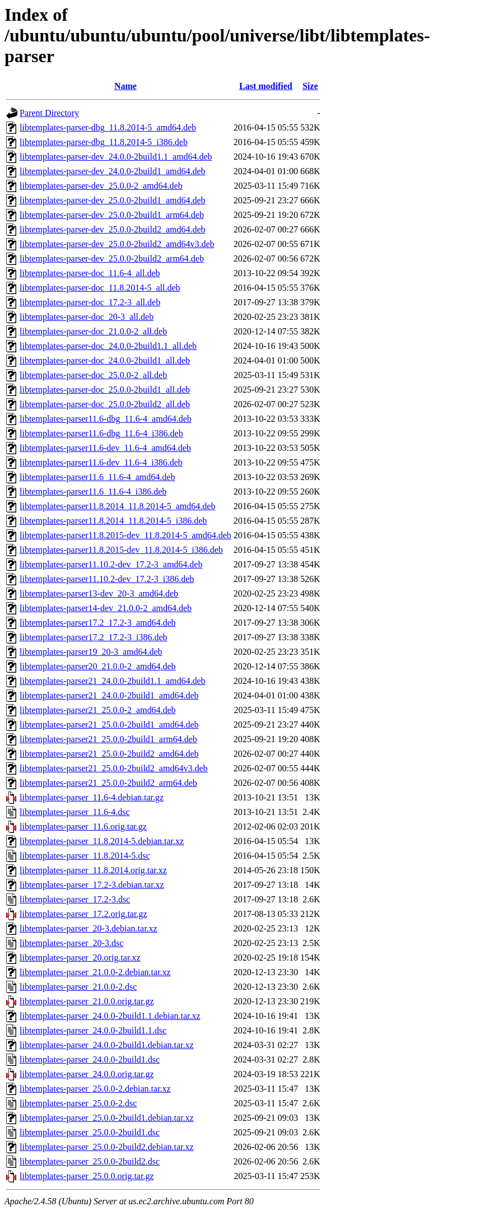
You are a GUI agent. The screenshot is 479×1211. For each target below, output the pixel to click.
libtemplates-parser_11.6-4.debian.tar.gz (92, 797)
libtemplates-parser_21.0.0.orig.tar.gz (87, 1001)
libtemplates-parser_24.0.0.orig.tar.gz (87, 1074)
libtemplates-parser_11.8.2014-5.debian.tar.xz (102, 841)
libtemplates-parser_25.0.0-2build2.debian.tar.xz (107, 1147)
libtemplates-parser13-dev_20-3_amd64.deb (99, 593)
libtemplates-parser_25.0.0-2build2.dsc (90, 1161)
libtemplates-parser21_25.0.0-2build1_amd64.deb (109, 724)
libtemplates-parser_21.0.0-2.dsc (78, 986)
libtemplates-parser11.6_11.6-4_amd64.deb (97, 477)
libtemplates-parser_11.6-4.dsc (75, 812)
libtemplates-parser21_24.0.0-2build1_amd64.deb (109, 695)
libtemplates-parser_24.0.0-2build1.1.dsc (93, 1030)
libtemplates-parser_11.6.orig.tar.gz (83, 826)
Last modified (265, 86)
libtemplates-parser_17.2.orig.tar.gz (83, 914)
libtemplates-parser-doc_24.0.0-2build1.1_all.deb (108, 346)
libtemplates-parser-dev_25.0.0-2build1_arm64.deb (112, 215)
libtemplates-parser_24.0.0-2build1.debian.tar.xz (107, 1045)
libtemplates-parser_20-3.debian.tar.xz (88, 928)
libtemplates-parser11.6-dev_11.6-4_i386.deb (101, 462)
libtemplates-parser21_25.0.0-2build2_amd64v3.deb (113, 768)
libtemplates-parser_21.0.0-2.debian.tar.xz (95, 972)
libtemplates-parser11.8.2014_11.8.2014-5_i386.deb (113, 520)
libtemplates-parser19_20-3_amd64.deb (91, 651)
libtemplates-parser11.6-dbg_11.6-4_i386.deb (101, 433)
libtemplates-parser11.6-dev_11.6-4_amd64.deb (105, 448)
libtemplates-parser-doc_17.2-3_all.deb (90, 302)
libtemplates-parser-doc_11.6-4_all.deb (90, 273)
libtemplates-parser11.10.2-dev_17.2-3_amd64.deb (111, 564)
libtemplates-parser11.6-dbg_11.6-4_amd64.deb (106, 418)
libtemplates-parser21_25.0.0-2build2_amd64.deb (109, 753)
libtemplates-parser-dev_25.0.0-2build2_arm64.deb (112, 258)
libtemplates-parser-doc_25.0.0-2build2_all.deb (105, 404)
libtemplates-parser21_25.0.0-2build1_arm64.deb (108, 739)
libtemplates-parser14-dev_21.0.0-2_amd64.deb (106, 608)
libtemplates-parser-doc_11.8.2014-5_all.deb (100, 287)
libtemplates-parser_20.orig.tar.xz (80, 957)
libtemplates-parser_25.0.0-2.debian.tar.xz (95, 1088)
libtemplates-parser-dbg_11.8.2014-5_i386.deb (104, 142)
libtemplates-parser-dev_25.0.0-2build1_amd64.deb (113, 200)
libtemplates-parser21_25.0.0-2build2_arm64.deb (108, 783)
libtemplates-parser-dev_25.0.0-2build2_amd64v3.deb (117, 244)
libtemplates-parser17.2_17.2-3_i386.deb (94, 637)
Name (125, 86)
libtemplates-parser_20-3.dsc (71, 943)
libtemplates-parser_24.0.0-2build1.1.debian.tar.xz (110, 1016)
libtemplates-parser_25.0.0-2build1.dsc (90, 1132)
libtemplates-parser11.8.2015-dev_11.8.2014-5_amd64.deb (125, 535)
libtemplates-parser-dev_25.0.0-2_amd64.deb (101, 185)
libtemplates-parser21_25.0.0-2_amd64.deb (98, 710)
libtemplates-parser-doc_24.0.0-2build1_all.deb (105, 360)
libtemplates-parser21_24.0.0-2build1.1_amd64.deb (112, 681)
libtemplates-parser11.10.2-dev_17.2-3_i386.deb (107, 579)
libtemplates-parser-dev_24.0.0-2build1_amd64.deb (113, 171)
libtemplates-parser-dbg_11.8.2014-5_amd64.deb (108, 127)
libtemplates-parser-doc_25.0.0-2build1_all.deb (105, 389)
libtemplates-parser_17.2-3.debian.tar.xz (92, 884)
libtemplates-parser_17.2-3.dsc (75, 899)
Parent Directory (49, 113)
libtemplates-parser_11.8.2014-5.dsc (85, 855)
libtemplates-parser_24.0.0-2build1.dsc (90, 1059)
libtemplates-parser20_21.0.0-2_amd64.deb (98, 666)
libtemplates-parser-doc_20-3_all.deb (87, 317)
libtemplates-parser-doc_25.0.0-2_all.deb (93, 375)
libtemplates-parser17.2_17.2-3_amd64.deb (98, 622)
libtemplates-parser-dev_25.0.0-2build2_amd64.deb (113, 229)
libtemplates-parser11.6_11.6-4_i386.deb (93, 491)
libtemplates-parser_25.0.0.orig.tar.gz (87, 1176)
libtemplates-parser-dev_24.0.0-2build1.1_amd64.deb (116, 156)
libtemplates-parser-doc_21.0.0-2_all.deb (93, 331)
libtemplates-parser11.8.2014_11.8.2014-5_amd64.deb (117, 506)
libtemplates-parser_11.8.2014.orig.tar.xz (93, 870)
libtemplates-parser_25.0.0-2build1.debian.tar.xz (107, 1117)
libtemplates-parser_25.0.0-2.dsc (78, 1103)
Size (310, 86)
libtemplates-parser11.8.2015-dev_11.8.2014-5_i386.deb (121, 550)
